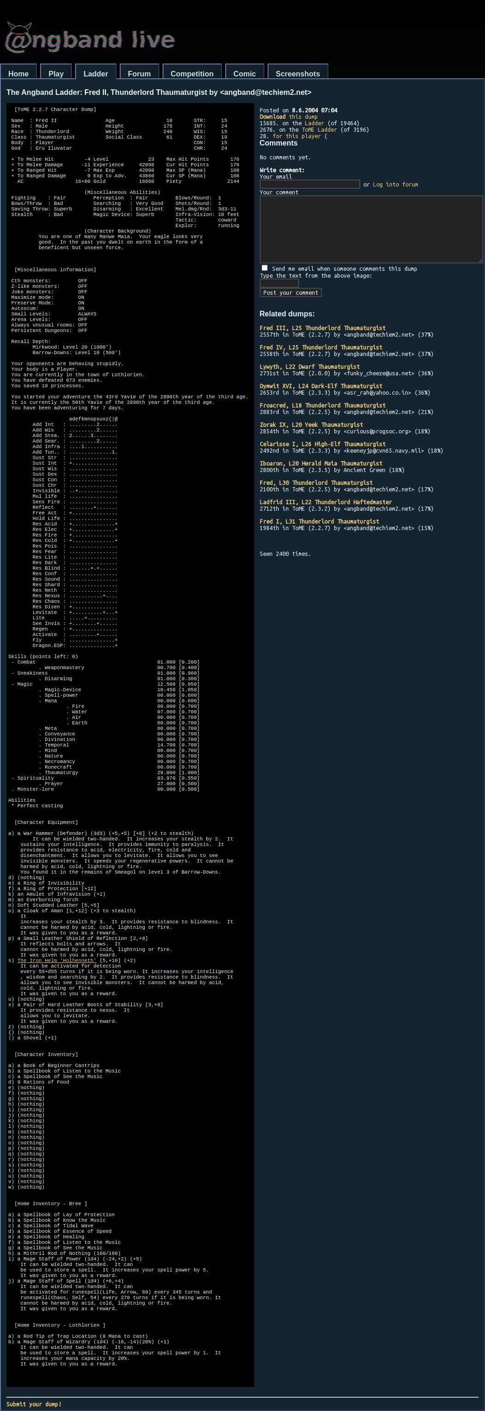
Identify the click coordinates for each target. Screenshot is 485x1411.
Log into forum (395, 184)
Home (18, 74)
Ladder (95, 74)
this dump (289, 116)
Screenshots (298, 74)
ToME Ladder (319, 129)
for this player (297, 136)
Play (56, 74)
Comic (245, 74)
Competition (192, 74)
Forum (139, 74)
